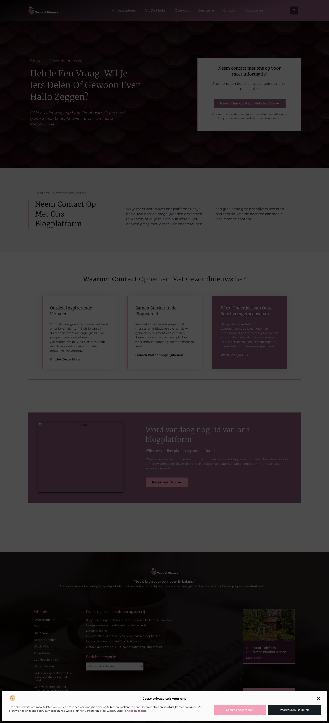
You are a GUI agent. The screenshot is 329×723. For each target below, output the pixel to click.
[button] (318, 699)
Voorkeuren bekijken (294, 709)
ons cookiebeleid (135, 710)
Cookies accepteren (240, 709)
